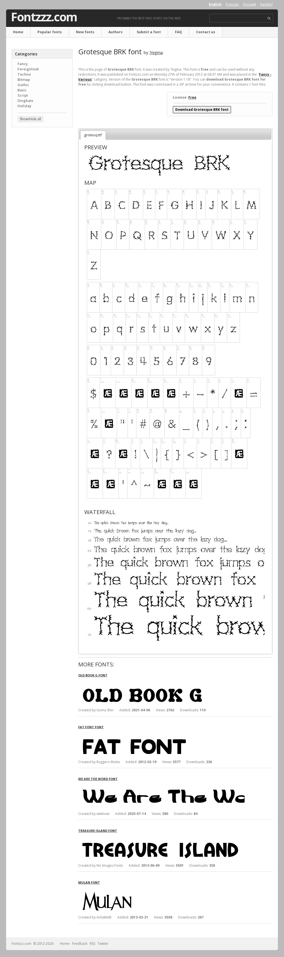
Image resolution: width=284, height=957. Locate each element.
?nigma (156, 52)
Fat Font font (91, 727)
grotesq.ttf (93, 134)
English (215, 4)
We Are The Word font (98, 779)
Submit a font (149, 32)
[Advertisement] (42, 220)
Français (232, 4)
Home (18, 32)
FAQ (178, 32)
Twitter (103, 943)
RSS (92, 943)
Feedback (79, 943)
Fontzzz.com (44, 17)
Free (192, 97)
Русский (249, 4)
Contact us (205, 32)
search (269, 18)
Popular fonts (49, 32)
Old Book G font (92, 675)
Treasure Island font (97, 830)
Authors (115, 32)
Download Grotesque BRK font (202, 109)
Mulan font (89, 882)
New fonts (85, 32)
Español (266, 4)
